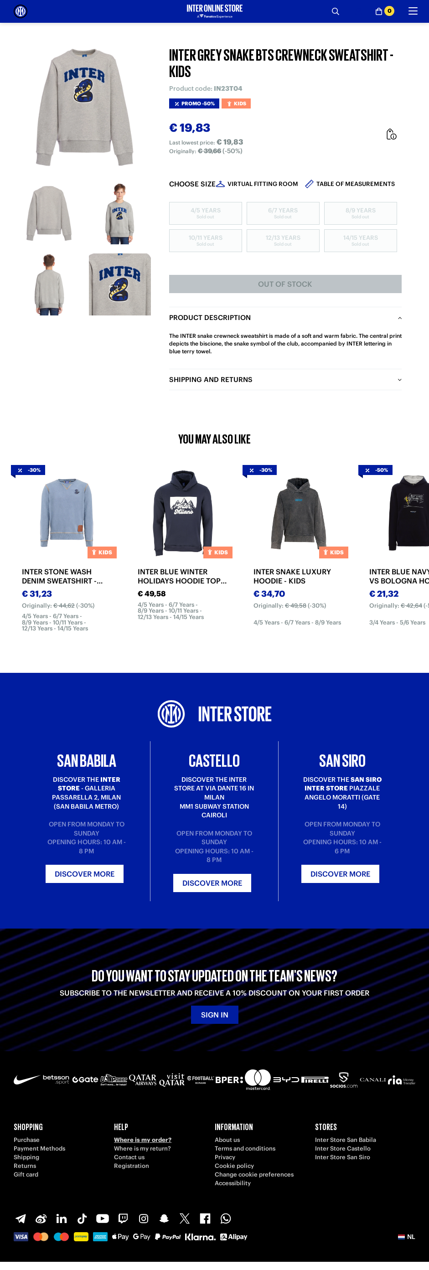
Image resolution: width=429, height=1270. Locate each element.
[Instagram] (143, 1218)
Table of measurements (355, 184)
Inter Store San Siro (342, 1157)
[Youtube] (102, 1218)
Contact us (129, 1157)
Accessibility (233, 1183)
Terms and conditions (245, 1148)
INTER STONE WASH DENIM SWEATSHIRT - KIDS (59, 576)
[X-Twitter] (184, 1218)
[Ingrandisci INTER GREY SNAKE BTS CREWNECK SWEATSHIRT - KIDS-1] (49, 213)
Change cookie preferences (254, 1174)
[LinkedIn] (61, 1218)
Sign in (214, 1014)
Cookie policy (234, 1166)
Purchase (27, 1140)
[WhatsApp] (226, 1218)
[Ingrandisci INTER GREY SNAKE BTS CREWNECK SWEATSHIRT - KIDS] (84, 107)
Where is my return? (142, 1148)
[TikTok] (82, 1218)
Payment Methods (39, 1148)
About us (227, 1140)
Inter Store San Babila (345, 1140)
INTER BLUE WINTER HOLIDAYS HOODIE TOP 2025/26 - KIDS (179, 576)
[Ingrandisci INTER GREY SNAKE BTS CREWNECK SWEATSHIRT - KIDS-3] (49, 284)
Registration (131, 1166)
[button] (406, 1236)
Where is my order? (142, 1140)
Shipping (26, 1157)
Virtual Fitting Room (262, 184)
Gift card (26, 1174)
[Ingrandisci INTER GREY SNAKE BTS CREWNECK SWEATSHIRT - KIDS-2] (119, 213)
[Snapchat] (164, 1218)
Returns (25, 1166)
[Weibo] (41, 1218)
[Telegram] (20, 1218)
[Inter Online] (20, 11)
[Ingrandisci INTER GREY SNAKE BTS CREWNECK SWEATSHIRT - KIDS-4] (119, 284)
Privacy (225, 1157)
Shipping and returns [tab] (211, 379)
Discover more (84, 873)
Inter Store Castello (343, 1148)
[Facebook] (205, 1218)
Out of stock (285, 284)
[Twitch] (123, 1218)
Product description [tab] (210, 317)
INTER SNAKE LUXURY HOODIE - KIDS (292, 576)
